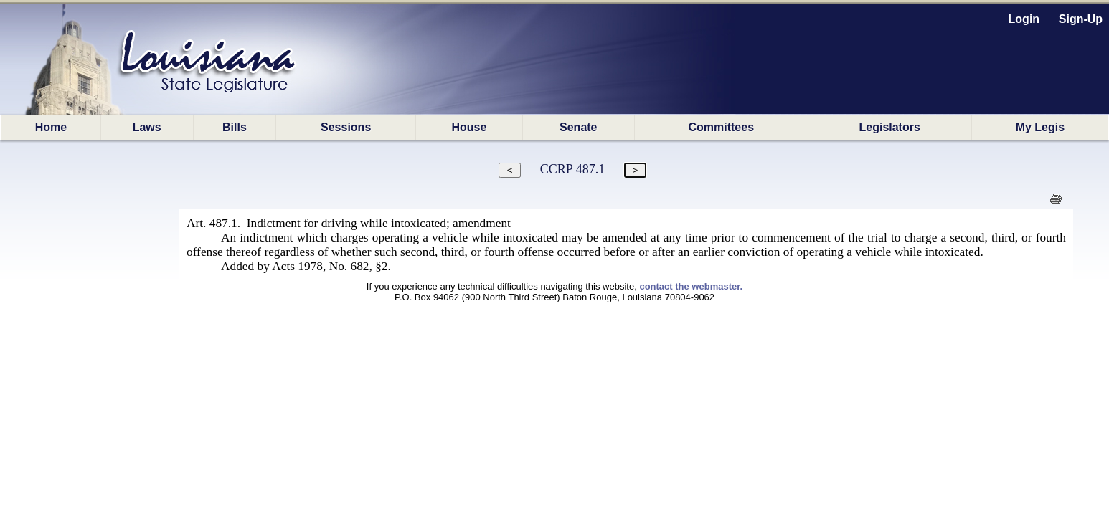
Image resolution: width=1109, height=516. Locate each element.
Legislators (889, 127)
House (469, 127)
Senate (578, 127)
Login (1024, 19)
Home (51, 127)
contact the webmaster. (690, 286)
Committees (721, 127)
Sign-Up (1081, 19)
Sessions (346, 127)
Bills (234, 127)
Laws (147, 127)
